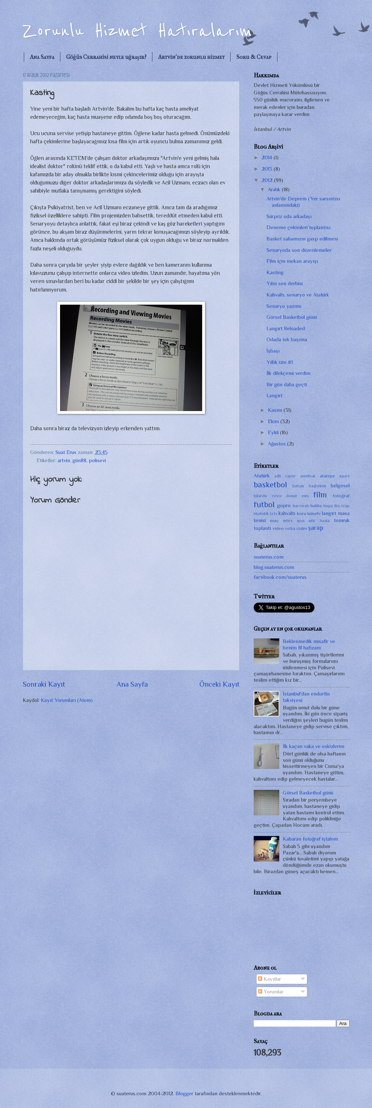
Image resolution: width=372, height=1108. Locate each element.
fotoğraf (341, 495)
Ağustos (277, 444)
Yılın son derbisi (284, 283)
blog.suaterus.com (274, 567)
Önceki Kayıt (219, 684)
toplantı (262, 528)
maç (274, 520)
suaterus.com (269, 557)
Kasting (275, 272)
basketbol (270, 484)
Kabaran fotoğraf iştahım (310, 839)
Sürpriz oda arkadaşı (289, 216)
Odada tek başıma (286, 339)
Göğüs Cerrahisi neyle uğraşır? (106, 57)
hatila (316, 505)
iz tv (273, 513)
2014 (268, 157)
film (320, 494)
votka (290, 528)
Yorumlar (271, 992)
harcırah (301, 505)
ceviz (276, 495)
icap (345, 505)
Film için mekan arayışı (292, 261)
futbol (264, 504)
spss (300, 520)
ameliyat (308, 475)
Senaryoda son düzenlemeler (298, 250)
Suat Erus (66, 452)
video (278, 528)
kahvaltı (287, 513)
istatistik (261, 513)
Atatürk (262, 475)
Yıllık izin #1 (279, 362)
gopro (284, 505)
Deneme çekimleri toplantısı (298, 227)
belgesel (340, 485)
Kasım (276, 410)
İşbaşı (273, 351)
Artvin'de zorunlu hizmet (191, 57)
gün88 (79, 460)
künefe (314, 513)
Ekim (274, 421)
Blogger (184, 1093)
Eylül (274, 432)
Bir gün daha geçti (286, 384)
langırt (329, 513)
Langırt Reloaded (285, 328)
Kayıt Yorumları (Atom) (67, 700)
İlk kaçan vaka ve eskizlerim (313, 746)
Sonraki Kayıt (44, 684)
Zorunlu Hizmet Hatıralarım (137, 31)
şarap (315, 527)
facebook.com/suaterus (280, 577)
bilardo (260, 495)
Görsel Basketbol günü (291, 317)
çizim (301, 528)
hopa (328, 505)
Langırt (274, 395)
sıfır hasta (319, 520)
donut (291, 495)
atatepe (327, 475)
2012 (268, 180)
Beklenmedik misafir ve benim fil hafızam (309, 644)
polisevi (97, 460)
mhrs (287, 520)
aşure (344, 475)
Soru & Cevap (253, 57)
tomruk (342, 520)
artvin (64, 460)
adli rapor (285, 475)
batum (298, 485)
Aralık (275, 189)
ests (305, 495)
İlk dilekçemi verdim (288, 373)
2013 (268, 169)
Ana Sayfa (42, 57)
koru (301, 513)
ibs (337, 505)
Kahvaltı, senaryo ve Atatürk (297, 295)
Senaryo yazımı (283, 306)
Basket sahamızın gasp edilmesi (302, 239)
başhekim (317, 485)
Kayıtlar (269, 979)
